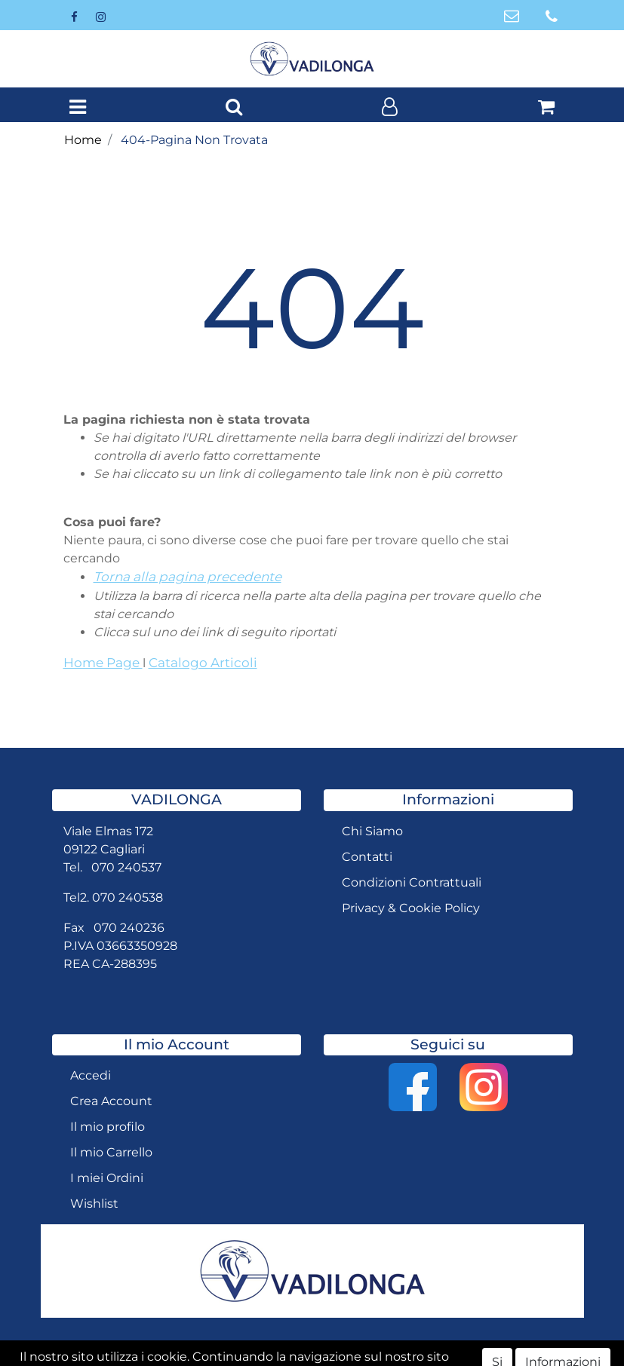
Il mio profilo (107, 1126)
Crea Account (111, 1101)
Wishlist (94, 1203)
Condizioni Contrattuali (411, 882)
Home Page (103, 662)
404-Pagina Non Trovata (194, 140)
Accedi (90, 1075)
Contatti (367, 857)
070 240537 (126, 867)
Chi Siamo (372, 831)
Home (83, 140)
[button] (234, 107)
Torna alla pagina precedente (187, 576)
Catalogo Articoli (203, 662)
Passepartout (387, 1353)
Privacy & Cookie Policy (411, 908)
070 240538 (127, 897)
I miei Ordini (106, 1178)
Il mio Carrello (111, 1152)
